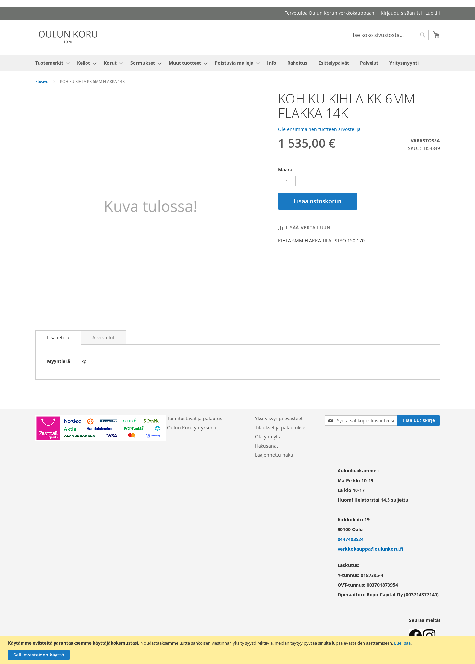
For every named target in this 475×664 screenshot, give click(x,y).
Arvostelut (103, 337)
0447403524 (351, 539)
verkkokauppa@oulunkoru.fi (370, 549)
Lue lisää (402, 643)
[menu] (238, 63)
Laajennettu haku (274, 455)
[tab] (58, 337)
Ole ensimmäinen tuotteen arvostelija (319, 129)
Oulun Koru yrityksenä (191, 427)
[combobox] (388, 35)
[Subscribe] (418, 420)
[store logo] (68, 37)
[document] (238, 650)
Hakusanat (266, 446)
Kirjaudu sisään (398, 13)
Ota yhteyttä (268, 437)
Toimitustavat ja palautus (194, 418)
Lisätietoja (58, 337)
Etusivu (41, 81)
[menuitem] (50, 63)
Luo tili (432, 13)
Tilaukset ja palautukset (281, 427)
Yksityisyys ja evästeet (279, 418)
